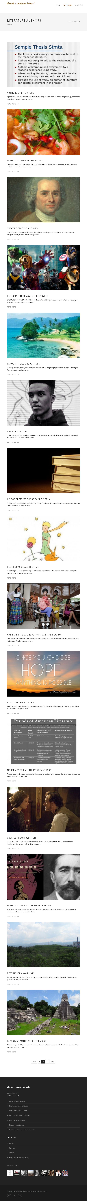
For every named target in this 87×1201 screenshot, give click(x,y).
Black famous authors (20, 702)
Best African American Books (18, 1106)
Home (58, 5)
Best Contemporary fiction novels (27, 296)
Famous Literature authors (23, 363)
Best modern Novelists (20, 973)
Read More (11, 104)
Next (52, 1062)
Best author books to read (18, 1111)
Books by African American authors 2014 (22, 1130)
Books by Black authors (17, 1101)
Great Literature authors (22, 228)
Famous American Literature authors (29, 905)
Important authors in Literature (26, 1041)
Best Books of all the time (23, 567)
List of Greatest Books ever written (28, 499)
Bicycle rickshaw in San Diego (19, 1158)
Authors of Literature (20, 92)
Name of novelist (17, 431)
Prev (34, 1062)
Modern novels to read (16, 1125)
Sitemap (12, 1153)
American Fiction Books (17, 1120)
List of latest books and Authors (19, 1115)
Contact (12, 1148)
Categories (67, 5)
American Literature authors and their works (34, 634)
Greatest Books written (21, 837)
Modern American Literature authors (29, 770)
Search (79, 5)
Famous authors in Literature (25, 160)
